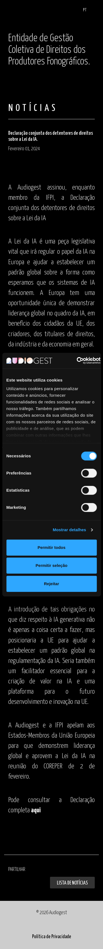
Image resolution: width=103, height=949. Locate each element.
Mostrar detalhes (69, 529)
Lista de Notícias (72, 883)
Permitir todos (52, 547)
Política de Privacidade (51, 936)
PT (85, 10)
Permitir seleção (52, 565)
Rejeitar (51, 583)
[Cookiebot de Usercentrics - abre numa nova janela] (77, 360)
